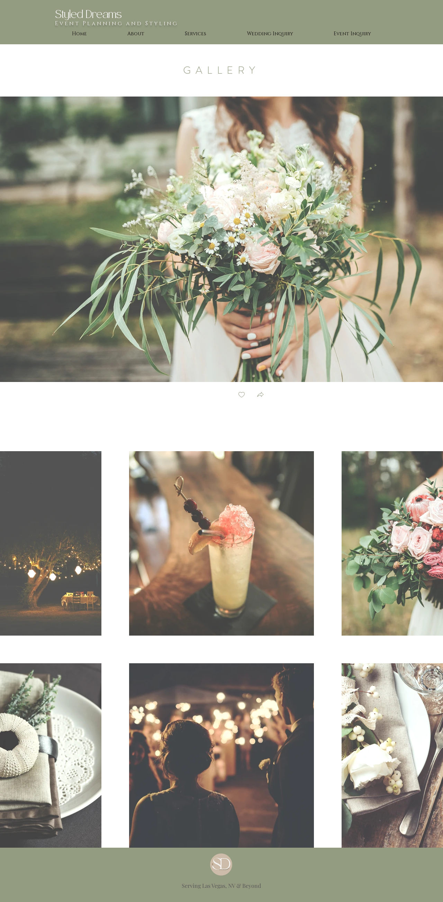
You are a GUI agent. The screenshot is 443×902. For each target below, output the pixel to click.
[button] (260, 395)
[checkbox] (241, 395)
